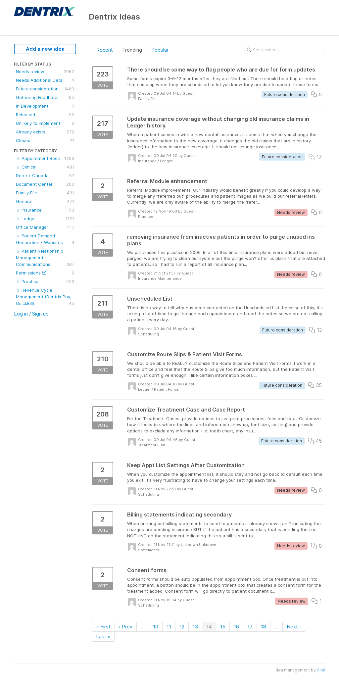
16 (236, 626)
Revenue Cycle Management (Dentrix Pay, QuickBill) (45, 297)
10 (155, 626)
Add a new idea (45, 49)
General (45, 201)
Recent (104, 50)
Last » (103, 636)
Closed (45, 140)
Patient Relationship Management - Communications (45, 258)
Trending (132, 50)
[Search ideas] (284, 50)
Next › (294, 626)
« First (103, 626)
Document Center (45, 184)
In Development (45, 106)
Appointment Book (45, 158)
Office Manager (45, 227)
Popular (160, 50)
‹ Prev (125, 626)
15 (222, 626)
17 (250, 626)
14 (209, 626)
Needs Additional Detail (45, 80)
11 (169, 626)
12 (181, 626)
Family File (45, 192)
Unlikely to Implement (45, 123)
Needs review (45, 71)
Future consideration (45, 88)
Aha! (321, 669)
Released (45, 114)
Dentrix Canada (45, 175)
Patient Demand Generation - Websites (45, 239)
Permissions (45, 273)
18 (263, 626)
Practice (45, 281)
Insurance (45, 210)
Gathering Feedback (45, 97)
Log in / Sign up (31, 314)
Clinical (45, 167)
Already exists (45, 131)
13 (195, 626)
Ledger (45, 218)
